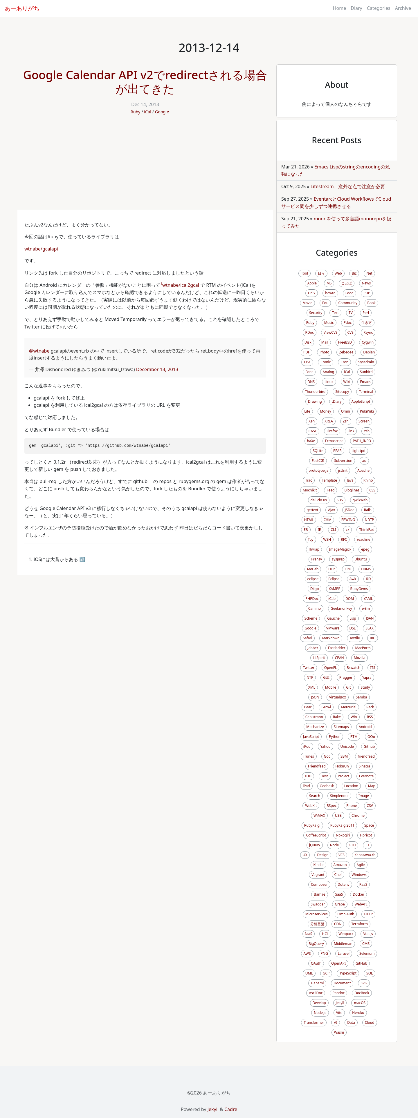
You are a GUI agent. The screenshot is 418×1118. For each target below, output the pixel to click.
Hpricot (366, 835)
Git (348, 687)
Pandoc (338, 992)
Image (363, 795)
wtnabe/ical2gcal (180, 285)
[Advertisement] (145, 166)
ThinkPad (366, 529)
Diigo (314, 588)
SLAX (369, 628)
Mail (324, 342)
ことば (346, 283)
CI (367, 845)
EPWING (348, 519)
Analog (328, 371)
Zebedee (346, 352)
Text (335, 312)
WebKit (311, 805)
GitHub (361, 963)
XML (311, 687)
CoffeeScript (316, 835)
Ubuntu (360, 559)
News (366, 283)
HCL (325, 933)
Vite (339, 1012)
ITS (372, 667)
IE (319, 529)
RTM (354, 736)
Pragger (345, 677)
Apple (312, 283)
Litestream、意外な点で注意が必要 (348, 186)
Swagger (318, 904)
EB (306, 529)
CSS (372, 490)
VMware (333, 628)
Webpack (345, 933)
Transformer (314, 1022)
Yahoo (325, 746)
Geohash (327, 785)
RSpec (331, 805)
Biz (354, 273)
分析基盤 (317, 923)
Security (315, 312)
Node (334, 845)
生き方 (366, 322)
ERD (348, 569)
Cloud (369, 1022)
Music (329, 322)
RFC (344, 539)
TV (351, 312)
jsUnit (342, 470)
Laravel (343, 953)
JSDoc (349, 509)
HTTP (368, 914)
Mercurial (348, 707)
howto (330, 293)
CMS (366, 943)
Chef (338, 874)
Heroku (358, 1012)
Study (365, 687)
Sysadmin (366, 362)
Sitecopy (342, 391)
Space (369, 825)
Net (369, 273)
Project (343, 776)
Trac (308, 480)
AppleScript (361, 401)
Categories (378, 8)
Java (350, 480)
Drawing (315, 401)
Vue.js (368, 933)
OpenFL (330, 667)
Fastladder (336, 647)
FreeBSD (345, 342)
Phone (351, 805)
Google (162, 112)
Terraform (359, 923)
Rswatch (353, 667)
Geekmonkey (341, 608)
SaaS (339, 894)
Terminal (366, 391)
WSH (327, 539)
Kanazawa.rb (364, 854)
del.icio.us (319, 500)
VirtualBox (337, 697)
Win (354, 716)
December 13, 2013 (157, 369)
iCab (332, 598)
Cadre (230, 1109)
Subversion (343, 460)
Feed (330, 490)
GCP (326, 973)
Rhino (368, 480)
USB (338, 815)
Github (369, 746)
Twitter (308, 667)
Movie (307, 302)
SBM (344, 756)
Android (365, 726)
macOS (359, 1002)
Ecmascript (334, 440)
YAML (368, 598)
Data (351, 1022)
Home (339, 8)
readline (363, 539)
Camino (314, 608)
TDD (308, 776)
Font (309, 371)
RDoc (309, 332)
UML (309, 973)
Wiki (346, 381)
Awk (352, 578)
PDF (306, 352)
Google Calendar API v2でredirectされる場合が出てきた (145, 82)
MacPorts (362, 647)
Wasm (339, 1032)
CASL (313, 431)
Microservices (316, 914)
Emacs (365, 381)
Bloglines (351, 490)
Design (322, 854)
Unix (312, 293)
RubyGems (359, 588)
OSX (307, 362)
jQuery (314, 845)
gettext (312, 509)
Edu (325, 302)
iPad (306, 785)
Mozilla (359, 657)
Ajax (331, 509)
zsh (367, 431)
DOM (349, 598)
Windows (359, 874)
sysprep (338, 559)
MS (329, 283)
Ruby (135, 112)
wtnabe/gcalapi (41, 249)
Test (324, 776)
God (327, 756)
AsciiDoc (315, 992)
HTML (309, 519)
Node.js (320, 1012)
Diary (356, 8)
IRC (372, 638)
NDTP (369, 519)
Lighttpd (358, 450)
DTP (331, 569)
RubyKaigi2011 (342, 825)
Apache (363, 470)
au (364, 460)
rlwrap (314, 549)
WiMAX (319, 815)
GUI (326, 677)
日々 (321, 273)
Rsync (368, 332)
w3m (366, 608)
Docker (358, 894)
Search (314, 795)
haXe (311, 440)
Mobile (330, 687)
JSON (315, 697)
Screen (364, 421)
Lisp (352, 618)
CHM (327, 519)
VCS (341, 854)
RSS (370, 716)
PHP (366, 293)
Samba (361, 697)
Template (329, 480)
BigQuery (316, 943)
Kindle (318, 864)
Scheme (311, 618)
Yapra (367, 677)
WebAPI (361, 904)
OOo (371, 736)
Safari (307, 638)
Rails (368, 509)
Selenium (366, 953)
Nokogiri (343, 835)
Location (351, 785)
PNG (324, 953)
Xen (312, 421)
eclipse (313, 578)
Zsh (346, 421)
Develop (319, 1002)
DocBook (361, 992)
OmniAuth (345, 914)
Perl (366, 312)
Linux (329, 381)
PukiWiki (367, 411)
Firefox (332, 431)
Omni (345, 411)
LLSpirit (319, 657)
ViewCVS (331, 332)
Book (371, 302)
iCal (147, 112)
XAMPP (334, 588)
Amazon (340, 864)
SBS (340, 500)
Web (338, 273)
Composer (319, 884)
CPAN (339, 657)
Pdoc (348, 322)
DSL (352, 628)
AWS (307, 953)
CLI (333, 529)
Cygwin (368, 342)
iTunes (308, 756)
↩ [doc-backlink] (82, 559)
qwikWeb (360, 500)
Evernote (366, 776)
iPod (307, 746)
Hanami (317, 983)
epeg (365, 549)
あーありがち (22, 8)
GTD (352, 845)
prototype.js (318, 470)
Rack (370, 707)
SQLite (318, 450)
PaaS (363, 884)
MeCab (312, 569)
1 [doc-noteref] (161, 283)
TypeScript (347, 973)
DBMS (366, 569)
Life (307, 411)
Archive (403, 8)
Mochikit (310, 490)
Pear (308, 707)
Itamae (319, 894)
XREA (329, 421)
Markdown (330, 638)
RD (368, 578)
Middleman (343, 943)
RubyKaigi (312, 825)
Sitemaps (341, 726)
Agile (361, 864)
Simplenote (339, 795)
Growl (326, 707)
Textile (354, 638)
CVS (350, 332)
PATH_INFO (362, 440)
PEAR (337, 450)
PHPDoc (311, 598)
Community (347, 302)
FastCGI (318, 460)
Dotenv (343, 884)
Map (371, 785)
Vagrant (317, 874)
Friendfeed (317, 766)
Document (342, 983)
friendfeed (366, 756)
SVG (364, 983)
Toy (311, 539)
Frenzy (316, 559)
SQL (369, 973)
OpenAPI (338, 963)
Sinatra (364, 766)
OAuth (316, 963)
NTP (310, 677)
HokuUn (342, 766)
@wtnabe (39, 351)
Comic (325, 362)
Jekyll (340, 1002)
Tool (304, 273)
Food (349, 293)
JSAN (370, 618)
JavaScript (311, 736)
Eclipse (334, 578)
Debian (369, 352)
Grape (340, 904)
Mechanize (315, 726)
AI (335, 1022)
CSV (370, 805)
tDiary (337, 401)
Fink (350, 431)
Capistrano (314, 716)
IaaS (308, 933)
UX (305, 854)
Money (325, 411)
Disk (308, 342)
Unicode (347, 746)
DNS (311, 381)
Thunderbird (315, 391)
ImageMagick (340, 549)
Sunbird (366, 371)
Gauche (333, 618)
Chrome (358, 815)
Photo (324, 352)
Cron (344, 362)
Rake (337, 716)
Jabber (313, 647)
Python (334, 736)
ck (347, 529)
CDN (337, 923)
